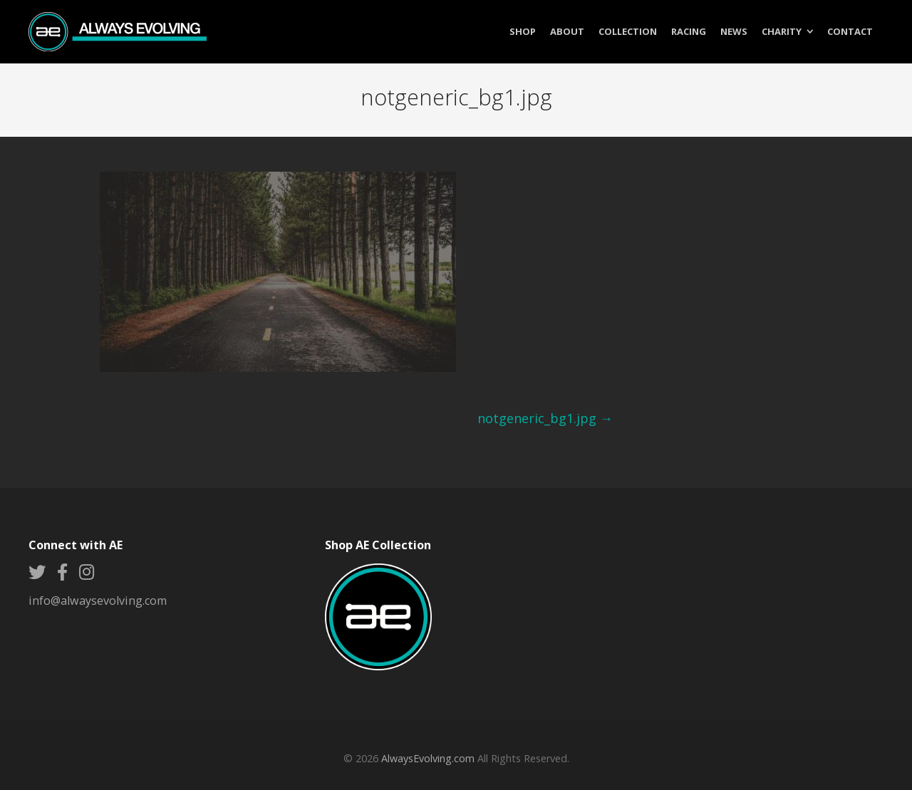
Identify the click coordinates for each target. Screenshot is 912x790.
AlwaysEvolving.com (428, 758)
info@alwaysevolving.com (97, 600)
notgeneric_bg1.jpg (545, 418)
